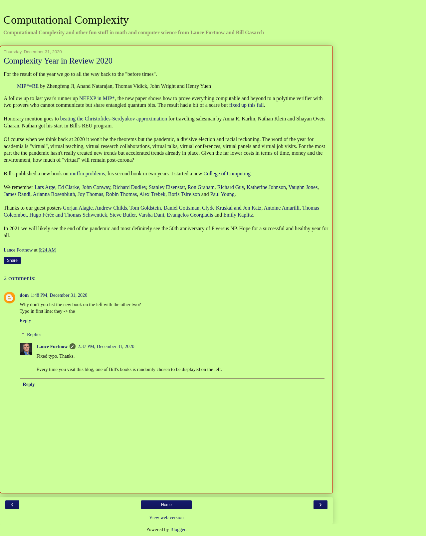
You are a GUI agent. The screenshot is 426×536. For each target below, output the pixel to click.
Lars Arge (45, 187)
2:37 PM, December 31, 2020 (106, 346)
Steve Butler (123, 215)
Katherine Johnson (266, 187)
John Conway (96, 187)
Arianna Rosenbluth (54, 194)
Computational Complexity (66, 19)
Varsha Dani (151, 215)
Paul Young (222, 194)
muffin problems (87, 173)
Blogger (177, 529)
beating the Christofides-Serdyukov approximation (113, 118)
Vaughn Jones (303, 187)
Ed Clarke (68, 187)
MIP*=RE (28, 86)
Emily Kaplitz (238, 215)
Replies (34, 334)
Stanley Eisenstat (167, 187)
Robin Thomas (121, 194)
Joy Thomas (90, 194)
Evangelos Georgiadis (190, 215)
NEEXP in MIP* (97, 98)
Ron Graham (201, 187)
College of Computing (227, 173)
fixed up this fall (246, 105)
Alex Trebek (152, 194)
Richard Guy (230, 187)
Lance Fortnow (52, 346)
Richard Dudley (129, 187)
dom (24, 295)
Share (12, 260)
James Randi (17, 194)
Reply (25, 320)
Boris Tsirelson (184, 194)
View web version (166, 517)
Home (166, 504)
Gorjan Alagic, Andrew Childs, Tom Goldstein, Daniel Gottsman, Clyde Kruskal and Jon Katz (162, 208)
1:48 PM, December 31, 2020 (59, 295)
